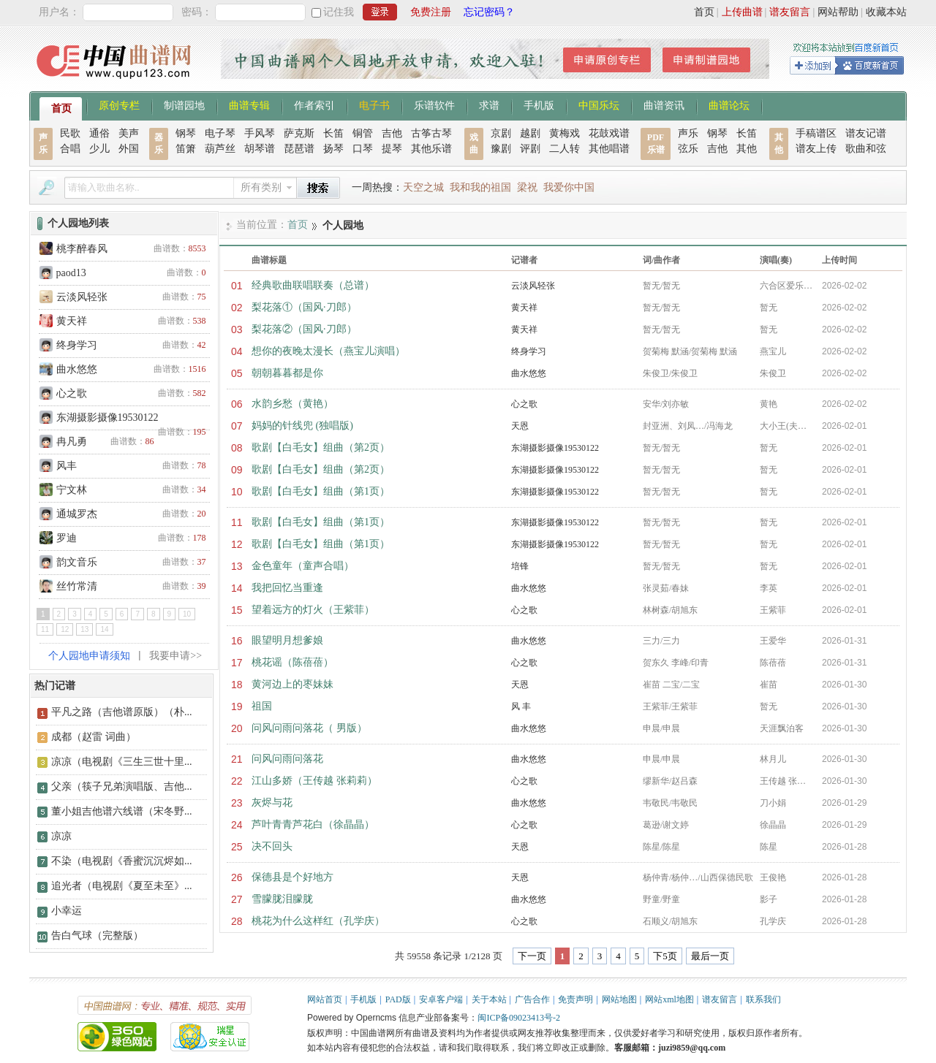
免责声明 (575, 999)
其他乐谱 (431, 148)
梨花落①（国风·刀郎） (304, 307)
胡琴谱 (259, 148)
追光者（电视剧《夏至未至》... (121, 885)
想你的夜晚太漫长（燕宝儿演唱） (328, 351)
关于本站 (489, 999)
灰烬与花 (272, 802)
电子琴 (220, 133)
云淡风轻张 (81, 297)
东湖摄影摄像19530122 (107, 417)
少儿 (99, 148)
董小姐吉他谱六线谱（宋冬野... (121, 811)
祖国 (262, 706)
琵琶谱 (299, 148)
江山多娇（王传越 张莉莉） (314, 780)
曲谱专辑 (249, 104)
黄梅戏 (564, 133)
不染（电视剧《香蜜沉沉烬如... (121, 861)
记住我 (338, 12)
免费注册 (430, 12)
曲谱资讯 (664, 104)
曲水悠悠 (76, 369)
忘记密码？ (489, 12)
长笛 (333, 133)
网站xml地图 (669, 999)
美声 (128, 133)
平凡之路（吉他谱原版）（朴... (121, 711)
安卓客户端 (441, 999)
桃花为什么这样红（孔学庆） (318, 920)
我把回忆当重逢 (287, 587)
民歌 (70, 133)
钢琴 (186, 133)
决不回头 (272, 846)
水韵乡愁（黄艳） (292, 403)
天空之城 (423, 187)
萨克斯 (299, 133)
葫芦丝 (220, 148)
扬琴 (333, 148)
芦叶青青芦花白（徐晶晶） (313, 824)
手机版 (539, 104)
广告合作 (532, 999)
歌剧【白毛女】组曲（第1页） (321, 491)
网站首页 (324, 999)
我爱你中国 (569, 187)
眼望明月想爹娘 (287, 640)
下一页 (532, 955)
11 (45, 629)
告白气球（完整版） (97, 935)
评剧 (530, 148)
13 (84, 629)
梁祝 (527, 187)
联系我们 (763, 999)
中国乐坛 (598, 104)
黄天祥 (71, 321)
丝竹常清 (76, 586)
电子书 (374, 104)
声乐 (688, 133)
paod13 (71, 272)
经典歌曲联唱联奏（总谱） (313, 285)
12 (65, 629)
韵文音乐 (76, 562)
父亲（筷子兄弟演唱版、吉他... (121, 786)
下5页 (665, 955)
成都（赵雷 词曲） (93, 736)
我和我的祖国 (480, 187)
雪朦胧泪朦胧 (282, 899)
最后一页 (710, 955)
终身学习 (76, 345)
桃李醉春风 (81, 248)
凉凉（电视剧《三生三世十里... (121, 761)
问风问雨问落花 (287, 758)
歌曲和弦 (865, 148)
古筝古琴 (431, 133)
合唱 (70, 148)
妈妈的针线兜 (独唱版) (302, 425)
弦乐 (688, 148)
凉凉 (61, 836)
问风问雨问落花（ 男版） (309, 728)
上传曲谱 (742, 12)
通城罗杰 (76, 513)
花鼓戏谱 (609, 133)
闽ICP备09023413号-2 (519, 1018)
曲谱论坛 (729, 104)
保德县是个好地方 (292, 877)
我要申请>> (175, 655)
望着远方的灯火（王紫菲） (313, 609)
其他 (746, 148)
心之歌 (71, 393)
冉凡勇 (71, 441)
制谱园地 (184, 104)
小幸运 (66, 910)
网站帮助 (838, 12)
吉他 (392, 133)
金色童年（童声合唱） (303, 565)
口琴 (362, 148)
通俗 (99, 133)
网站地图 (619, 999)
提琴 (392, 148)
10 (187, 614)
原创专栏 (119, 104)
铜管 (362, 133)
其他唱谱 (609, 148)
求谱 (489, 104)
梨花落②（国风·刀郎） (304, 329)
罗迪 (66, 538)
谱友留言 (789, 12)
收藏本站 (886, 12)
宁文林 (71, 489)
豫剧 (501, 148)
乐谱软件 (434, 104)
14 (104, 629)
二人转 (564, 148)
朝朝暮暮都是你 (287, 372)
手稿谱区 (816, 133)
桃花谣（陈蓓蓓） (292, 662)
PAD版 (398, 999)
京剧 (501, 133)
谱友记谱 (865, 133)
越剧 (530, 133)
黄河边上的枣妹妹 (292, 684)
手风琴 (259, 133)
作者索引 (314, 104)
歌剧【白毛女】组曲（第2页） (321, 447)
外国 (128, 148)
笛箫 (186, 148)
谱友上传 (816, 148)
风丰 (66, 465)
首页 (704, 12)
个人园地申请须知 (89, 655)
